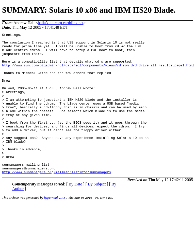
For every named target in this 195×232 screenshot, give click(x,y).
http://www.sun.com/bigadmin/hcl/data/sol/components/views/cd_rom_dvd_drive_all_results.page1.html (98, 72)
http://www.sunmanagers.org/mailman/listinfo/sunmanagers (56, 200)
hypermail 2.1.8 (55, 226)
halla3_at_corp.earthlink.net (60, 23)
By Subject (97, 212)
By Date (75, 212)
